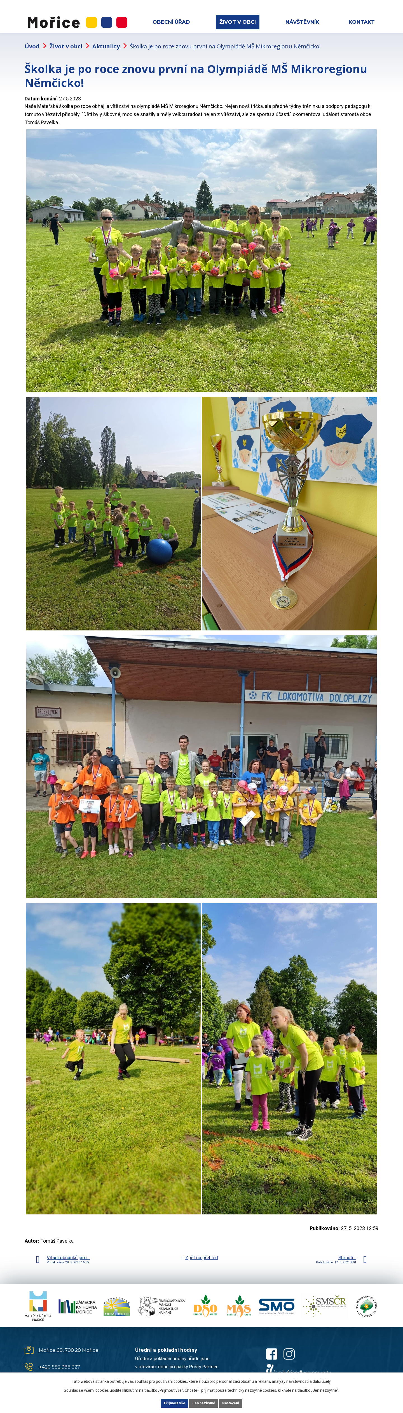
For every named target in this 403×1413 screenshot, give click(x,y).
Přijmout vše (167, 1402)
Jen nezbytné (204, 1402)
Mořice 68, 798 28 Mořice (69, 1344)
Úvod (32, 40)
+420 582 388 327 (59, 1361)
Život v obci (237, 22)
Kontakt (362, 22)
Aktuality (106, 40)
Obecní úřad (171, 22)
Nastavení (238, 1402)
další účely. (322, 1380)
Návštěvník (302, 22)
